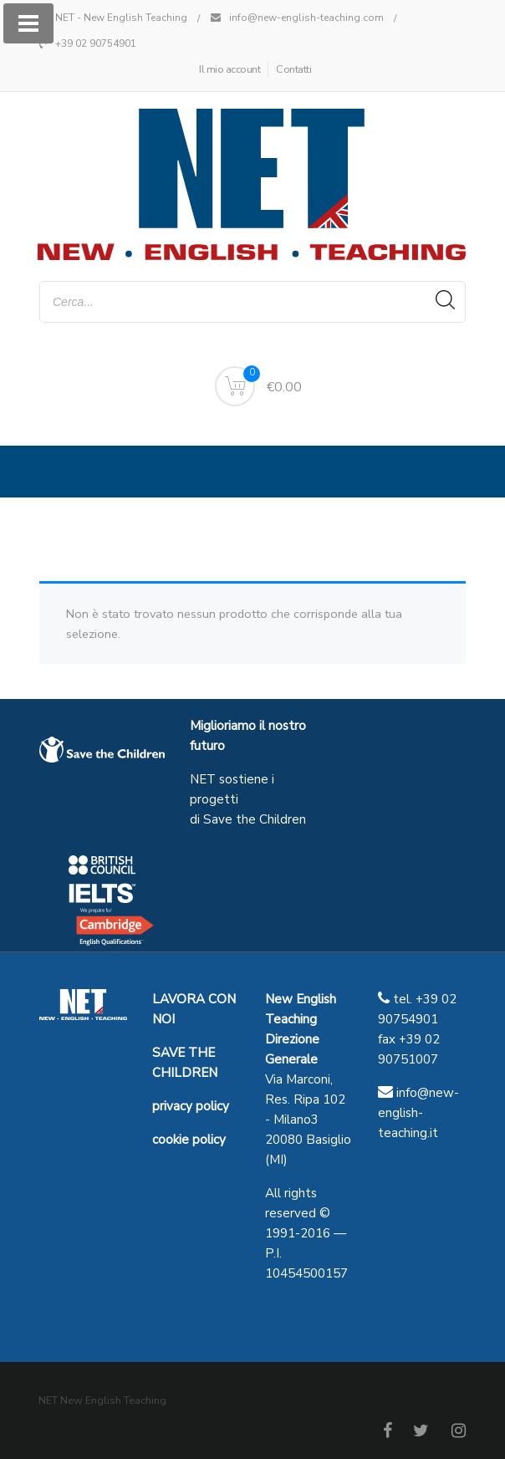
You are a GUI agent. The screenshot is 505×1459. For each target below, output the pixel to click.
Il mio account (229, 69)
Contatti (293, 69)
